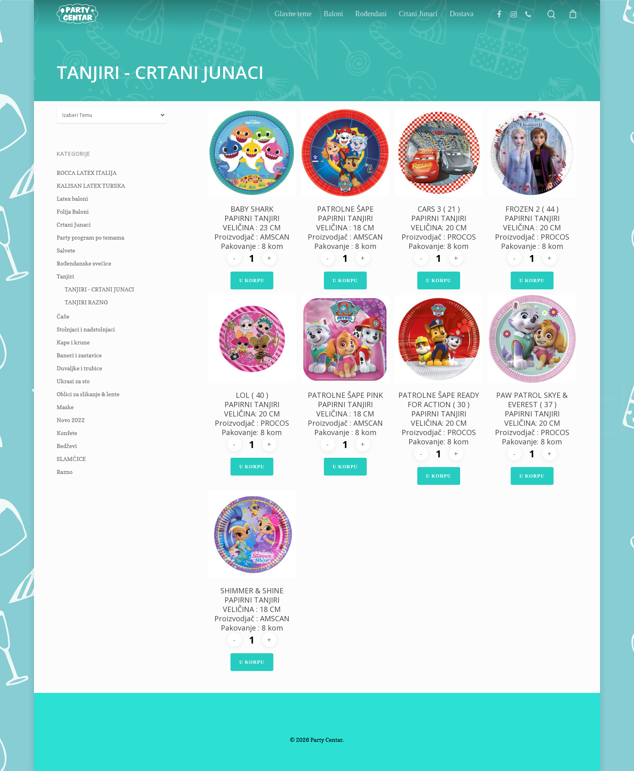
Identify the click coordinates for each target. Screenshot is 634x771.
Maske (65, 407)
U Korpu (251, 280)
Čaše (63, 316)
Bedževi (67, 445)
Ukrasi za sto (73, 381)
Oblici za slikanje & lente (88, 394)
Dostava (461, 31)
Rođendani (371, 31)
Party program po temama (90, 237)
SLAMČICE (71, 458)
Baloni (333, 31)
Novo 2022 (71, 419)
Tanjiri (65, 276)
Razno (65, 471)
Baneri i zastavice (79, 355)
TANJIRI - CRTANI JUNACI (99, 289)
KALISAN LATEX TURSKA (91, 185)
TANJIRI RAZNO (86, 302)
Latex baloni (72, 198)
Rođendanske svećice (84, 263)
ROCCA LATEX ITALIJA (86, 172)
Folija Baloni (73, 211)
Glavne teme (293, 31)
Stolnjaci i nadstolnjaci (86, 329)
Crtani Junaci (418, 31)
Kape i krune (73, 342)
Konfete (67, 432)
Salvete (66, 250)
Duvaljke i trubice (79, 368)
